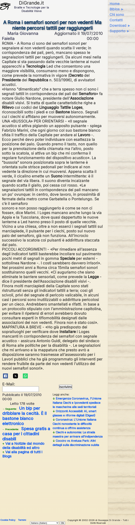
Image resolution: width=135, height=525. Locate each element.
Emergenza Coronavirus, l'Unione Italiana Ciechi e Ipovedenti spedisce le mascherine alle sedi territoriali (77, 403)
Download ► (120, 25)
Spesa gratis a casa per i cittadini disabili (26, 433)
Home (115, 4)
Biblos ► (117, 9)
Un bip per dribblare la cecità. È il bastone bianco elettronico (24, 416)
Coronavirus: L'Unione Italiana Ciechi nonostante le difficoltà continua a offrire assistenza (74, 424)
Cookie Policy (7, 519)
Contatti (116, 20)
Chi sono (117, 14)
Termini (22, 519)
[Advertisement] (52, 487)
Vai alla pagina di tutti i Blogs (22, 454)
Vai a (23, 445)
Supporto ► (120, 31)
